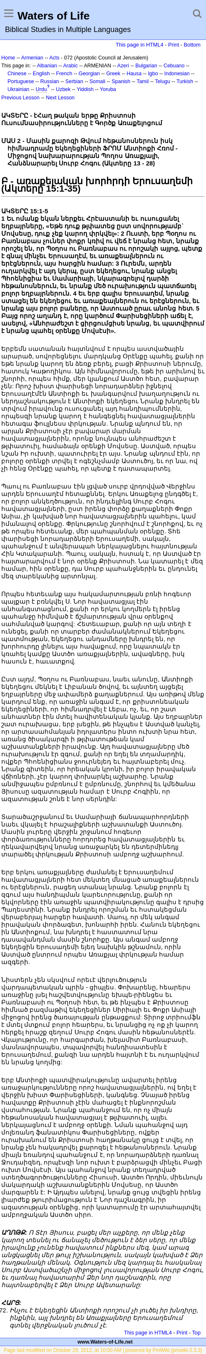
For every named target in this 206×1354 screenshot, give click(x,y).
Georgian (89, 73)
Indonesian (177, 73)
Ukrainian (18, 89)
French (64, 73)
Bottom (192, 45)
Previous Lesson (20, 98)
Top (196, 1332)
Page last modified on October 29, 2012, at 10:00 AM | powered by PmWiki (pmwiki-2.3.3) (103, 1350)
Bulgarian (146, 66)
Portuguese (20, 81)
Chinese (17, 73)
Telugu (162, 81)
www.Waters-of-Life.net (104, 1342)
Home (8, 58)
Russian (49, 81)
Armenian (32, 58)
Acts (54, 58)
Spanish (121, 81)
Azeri (123, 66)
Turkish (184, 81)
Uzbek (63, 89)
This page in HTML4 (140, 45)
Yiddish (85, 89)
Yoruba (108, 89)
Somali (97, 81)
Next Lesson (60, 98)
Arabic (70, 66)
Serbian (74, 81)
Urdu (41, 89)
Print (173, 45)
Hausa (134, 73)
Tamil (143, 81)
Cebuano (174, 66)
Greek (113, 73)
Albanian (47, 66)
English (41, 73)
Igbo (153, 73)
